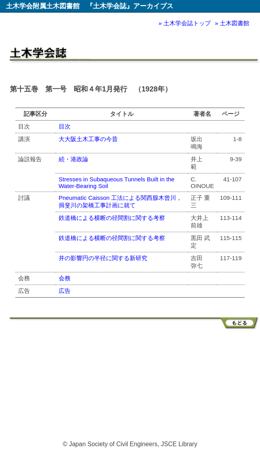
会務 (65, 278)
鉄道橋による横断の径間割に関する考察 (112, 217)
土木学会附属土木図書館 (43, 6)
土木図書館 (234, 23)
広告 (65, 290)
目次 (65, 126)
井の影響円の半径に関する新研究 (103, 258)
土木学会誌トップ (187, 23)
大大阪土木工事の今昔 (88, 139)
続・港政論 (73, 159)
